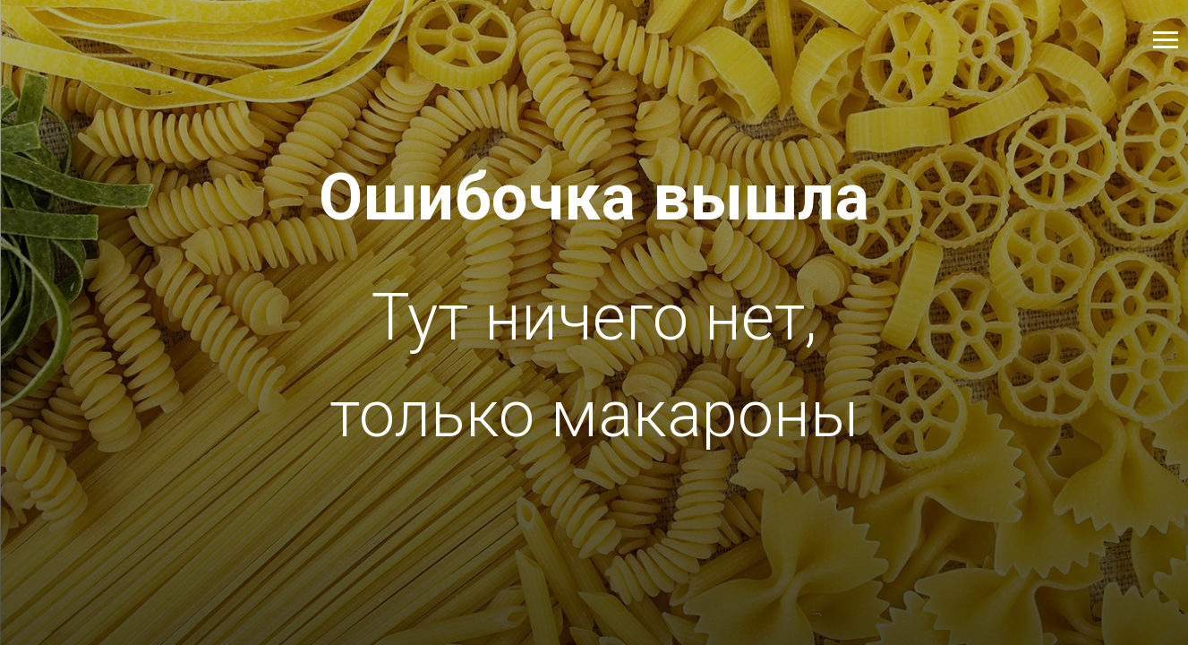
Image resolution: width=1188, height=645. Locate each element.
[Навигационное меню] (1165, 40)
